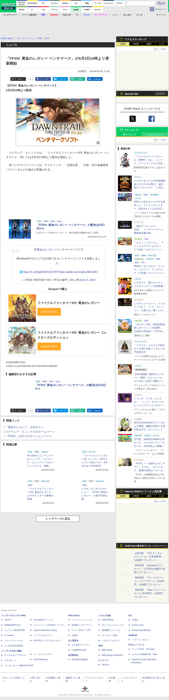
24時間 (135, 44)
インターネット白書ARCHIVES (18, 665)
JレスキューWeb (109, 635)
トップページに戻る (57, 518)
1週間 (148, 44)
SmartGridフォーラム (43, 620)
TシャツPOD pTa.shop (143, 649)
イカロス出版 (104, 615)
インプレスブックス (43, 654)
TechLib (105, 664)
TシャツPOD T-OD (81, 630)
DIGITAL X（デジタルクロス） (48, 640)
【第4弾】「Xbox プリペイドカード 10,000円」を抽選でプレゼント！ (150, 593)
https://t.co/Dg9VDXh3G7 (38, 272)
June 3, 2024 (88, 279)
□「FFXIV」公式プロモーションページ (27, 436)
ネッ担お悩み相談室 (13, 645)
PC (77, 15)
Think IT (8, 620)
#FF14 (58, 272)
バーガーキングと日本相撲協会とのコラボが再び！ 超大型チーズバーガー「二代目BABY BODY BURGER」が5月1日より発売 (149, 187)
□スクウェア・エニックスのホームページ (29, 431)
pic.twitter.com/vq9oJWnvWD (79, 272)
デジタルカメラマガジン (15, 655)
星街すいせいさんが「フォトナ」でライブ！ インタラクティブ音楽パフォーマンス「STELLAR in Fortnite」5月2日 (149, 273)
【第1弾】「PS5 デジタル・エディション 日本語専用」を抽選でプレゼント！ (149, 556)
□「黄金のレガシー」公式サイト (23, 427)
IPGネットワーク (136, 645)
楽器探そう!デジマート (82, 625)
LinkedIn (97, 79)
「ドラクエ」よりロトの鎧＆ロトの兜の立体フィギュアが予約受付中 (149, 348)
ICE (130, 615)
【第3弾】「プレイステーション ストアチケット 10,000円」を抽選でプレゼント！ (149, 581)
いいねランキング (155, 134)
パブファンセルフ (140, 639)
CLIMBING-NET (79, 650)
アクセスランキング (135, 39)
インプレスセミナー (43, 635)
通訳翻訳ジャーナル (111, 630)
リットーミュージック (82, 620)
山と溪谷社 (73, 640)
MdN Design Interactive (112, 655)
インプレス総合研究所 (14, 630)
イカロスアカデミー (111, 640)
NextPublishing (40, 659)
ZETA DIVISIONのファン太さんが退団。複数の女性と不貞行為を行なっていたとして (149, 426)
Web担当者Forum (12, 625)
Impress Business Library (45, 630)
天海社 (135, 620)
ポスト (20, 79)
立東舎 (75, 635)
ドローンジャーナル (13, 640)
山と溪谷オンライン (81, 645)
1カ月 (161, 44)
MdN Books (107, 650)
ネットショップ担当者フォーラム (49, 625)
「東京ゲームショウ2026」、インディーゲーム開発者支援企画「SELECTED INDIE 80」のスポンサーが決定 (149, 233)
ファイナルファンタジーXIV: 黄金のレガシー (68, 303)
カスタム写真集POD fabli (144, 654)
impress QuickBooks (141, 630)
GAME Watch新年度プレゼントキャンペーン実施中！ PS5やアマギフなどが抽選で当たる (145, 547)
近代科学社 (73, 655)
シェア (45, 79)
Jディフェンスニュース (112, 625)
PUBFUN (132, 635)
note (80, 79)
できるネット (10, 660)
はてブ (63, 79)
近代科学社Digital (80, 659)
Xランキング (131, 130)
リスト (30, 79)
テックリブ (103, 660)
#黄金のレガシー (46, 249)
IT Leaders (9, 635)
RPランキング (129, 134)
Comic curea (137, 625)
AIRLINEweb (108, 620)
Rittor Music (74, 615)
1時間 (123, 44)
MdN (100, 645)
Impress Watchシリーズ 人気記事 (143, 491)
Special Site (131, 93)
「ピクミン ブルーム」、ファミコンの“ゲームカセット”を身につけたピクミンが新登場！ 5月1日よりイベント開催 (149, 249)
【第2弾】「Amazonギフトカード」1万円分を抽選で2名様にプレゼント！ (150, 569)
